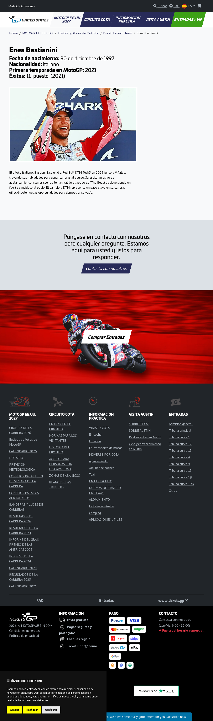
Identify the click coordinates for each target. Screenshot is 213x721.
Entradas (106, 600)
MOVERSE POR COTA (104, 454)
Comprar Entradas (106, 337)
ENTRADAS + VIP (188, 19)
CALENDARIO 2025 (23, 586)
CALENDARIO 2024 (23, 568)
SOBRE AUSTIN (140, 430)
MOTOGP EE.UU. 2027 (67, 19)
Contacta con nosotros (106, 268)
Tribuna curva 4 (179, 457)
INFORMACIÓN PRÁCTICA (128, 19)
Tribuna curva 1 (179, 437)
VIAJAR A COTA (99, 428)
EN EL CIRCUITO (100, 481)
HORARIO (16, 458)
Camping (95, 513)
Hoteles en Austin (101, 506)
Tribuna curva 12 (180, 444)
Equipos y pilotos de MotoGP (78, 33)
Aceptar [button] (14, 709)
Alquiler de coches (101, 468)
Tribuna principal (180, 430)
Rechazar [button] (32, 709)
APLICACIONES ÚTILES (105, 519)
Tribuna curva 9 (179, 464)
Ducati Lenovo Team (117, 33)
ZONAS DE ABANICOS (64, 475)
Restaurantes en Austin (145, 437)
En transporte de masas (105, 448)
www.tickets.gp (173, 600)
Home (13, 33)
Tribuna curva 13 (180, 470)
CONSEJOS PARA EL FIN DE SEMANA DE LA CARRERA (26, 481)
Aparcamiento (98, 461)
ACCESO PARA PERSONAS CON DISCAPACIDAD (60, 464)
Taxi (92, 474)
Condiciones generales (24, 630)
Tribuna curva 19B (181, 484)
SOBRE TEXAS (139, 424)
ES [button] (187, 6)
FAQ (39, 600)
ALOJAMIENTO (99, 499)
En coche (95, 434)
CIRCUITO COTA (97, 19)
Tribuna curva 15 (180, 450)
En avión (95, 441)
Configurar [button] (51, 709)
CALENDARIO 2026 (23, 451)
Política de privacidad (24, 635)
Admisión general (181, 424)
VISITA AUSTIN (158, 19)
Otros (173, 490)
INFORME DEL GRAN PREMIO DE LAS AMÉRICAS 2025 (24, 544)
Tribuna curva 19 (180, 477)
